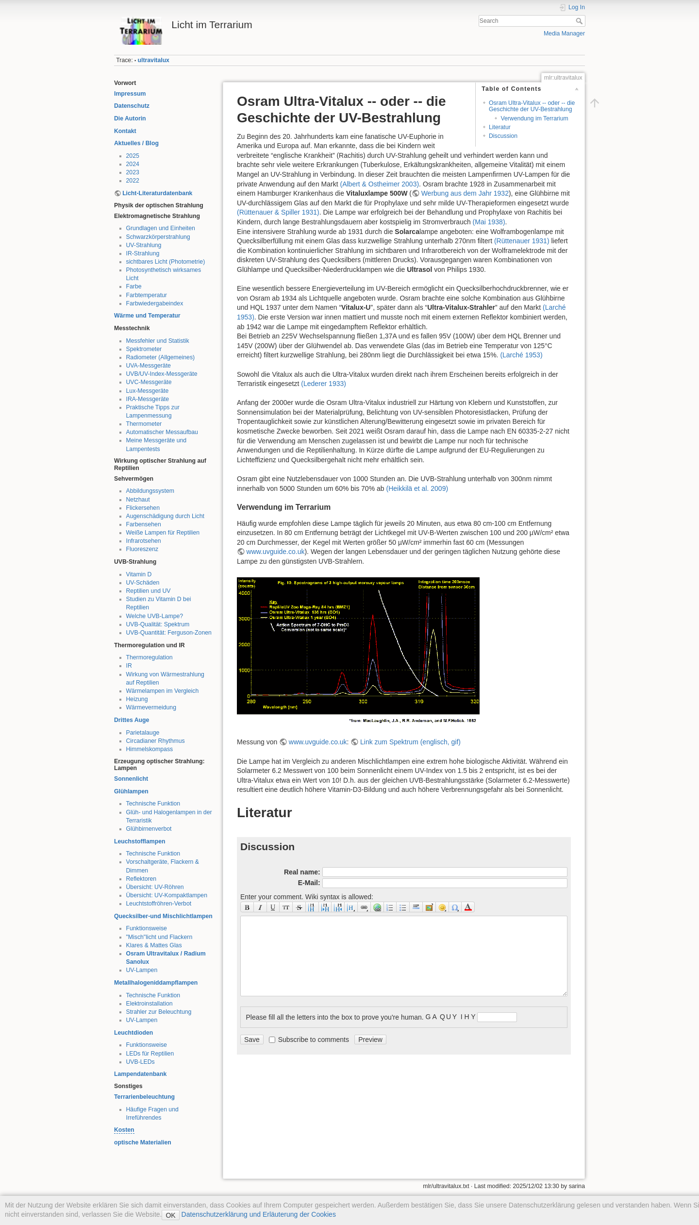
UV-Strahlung (144, 245)
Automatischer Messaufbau (162, 432)
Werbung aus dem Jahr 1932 (465, 193)
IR (129, 665)
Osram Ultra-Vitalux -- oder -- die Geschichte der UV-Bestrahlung (532, 106)
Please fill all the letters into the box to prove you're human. (335, 1017)
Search (580, 20)
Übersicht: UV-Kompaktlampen (167, 895)
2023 (132, 172)
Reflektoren (141, 878)
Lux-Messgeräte (147, 390)
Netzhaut (138, 499)
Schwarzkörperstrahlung (158, 237)
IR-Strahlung (143, 253)
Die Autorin (130, 118)
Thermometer (144, 423)
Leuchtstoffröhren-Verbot (159, 903)
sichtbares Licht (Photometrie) (165, 261)
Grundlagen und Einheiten (160, 228)
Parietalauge (143, 732)
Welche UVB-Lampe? (154, 616)
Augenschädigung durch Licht (165, 516)
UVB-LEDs (140, 1061)
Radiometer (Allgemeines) (160, 357)
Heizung (137, 699)
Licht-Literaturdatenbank (157, 193)
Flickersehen (143, 507)
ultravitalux (153, 60)
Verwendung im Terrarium (534, 118)
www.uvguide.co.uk (276, 551)
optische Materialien (142, 1142)
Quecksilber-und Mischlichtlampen (163, 916)
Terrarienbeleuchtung (144, 1096)
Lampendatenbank (140, 1074)
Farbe (134, 286)
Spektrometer (144, 349)
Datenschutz (132, 105)
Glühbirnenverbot (149, 828)
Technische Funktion (153, 803)
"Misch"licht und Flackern (159, 937)
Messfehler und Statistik (157, 340)
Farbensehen (143, 524)
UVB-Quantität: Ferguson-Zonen (169, 632)
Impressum (130, 93)
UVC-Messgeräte (149, 382)
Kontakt (125, 131)
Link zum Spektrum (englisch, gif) (410, 742)
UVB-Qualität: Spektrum (158, 624)
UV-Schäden (143, 582)
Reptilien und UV (148, 590)
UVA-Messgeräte (148, 365)
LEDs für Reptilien (150, 1053)
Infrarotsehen (143, 540)
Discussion (503, 136)
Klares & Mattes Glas (154, 945)
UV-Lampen (142, 970)
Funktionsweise (146, 928)
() (379, 184)
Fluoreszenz (142, 549)
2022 (132, 180)
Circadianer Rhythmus (155, 741)
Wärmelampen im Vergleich (162, 691)
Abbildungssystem (150, 490)
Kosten (124, 1129)
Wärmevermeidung (151, 707)
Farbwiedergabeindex (154, 303)
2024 (132, 164)
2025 (132, 155)
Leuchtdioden (133, 1032)
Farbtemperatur (146, 295)
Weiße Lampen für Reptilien (163, 532)
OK (170, 1215)
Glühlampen (131, 791)
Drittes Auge (131, 720)
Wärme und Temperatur (147, 315)
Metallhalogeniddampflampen (156, 982)
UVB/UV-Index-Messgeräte (162, 373)
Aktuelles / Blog (136, 143)
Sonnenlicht (131, 778)
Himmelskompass (149, 749)
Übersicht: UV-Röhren (155, 887)
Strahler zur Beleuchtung (159, 1011)
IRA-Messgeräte (147, 399)
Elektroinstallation (149, 1003)
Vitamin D (139, 574)
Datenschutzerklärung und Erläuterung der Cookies (258, 1214)
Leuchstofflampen (140, 841)
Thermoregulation (149, 657)
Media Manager (564, 33)
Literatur (500, 127)
